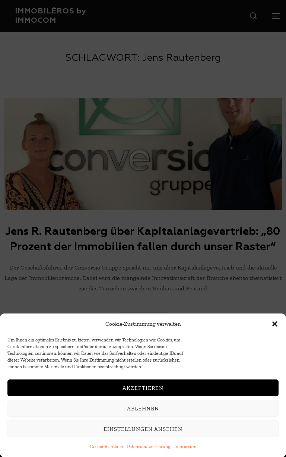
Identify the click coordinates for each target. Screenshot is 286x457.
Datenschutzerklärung (149, 448)
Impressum (185, 448)
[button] (275, 326)
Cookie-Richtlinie (106, 448)
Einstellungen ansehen (143, 431)
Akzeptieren (143, 390)
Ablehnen (143, 410)
